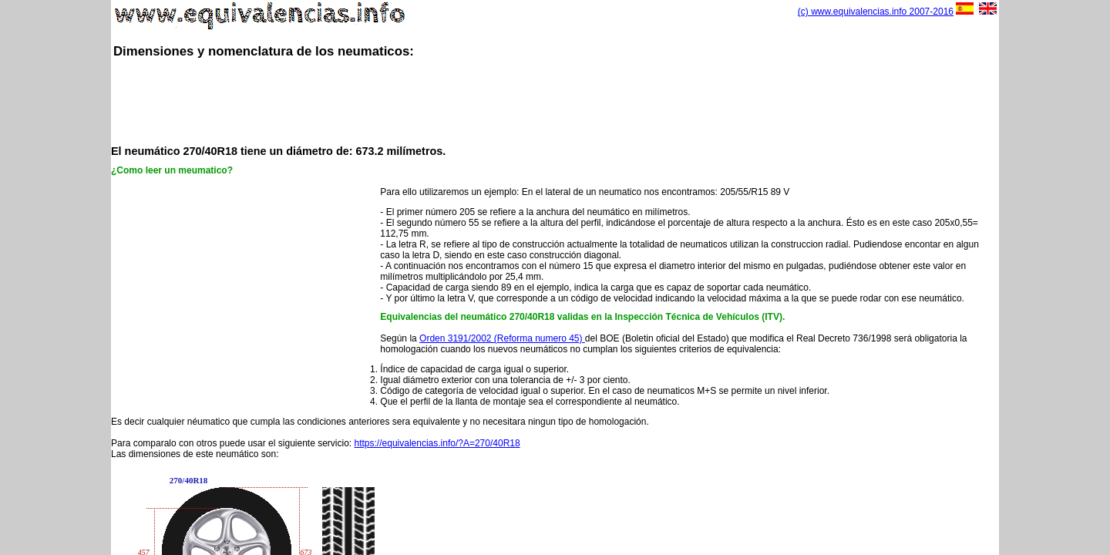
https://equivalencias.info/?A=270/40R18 (437, 443)
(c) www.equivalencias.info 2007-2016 (876, 11)
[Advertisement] (555, 100)
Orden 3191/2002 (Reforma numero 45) (502, 338)
